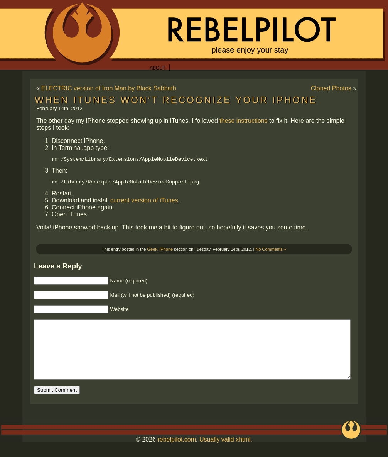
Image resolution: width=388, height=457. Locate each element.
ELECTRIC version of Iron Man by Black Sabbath (108, 88)
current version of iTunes (144, 202)
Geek (152, 251)
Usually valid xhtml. (225, 453)
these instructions (243, 120)
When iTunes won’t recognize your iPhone (176, 100)
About (157, 68)
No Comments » (270, 251)
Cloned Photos (331, 88)
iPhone (166, 251)
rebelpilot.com (176, 453)
